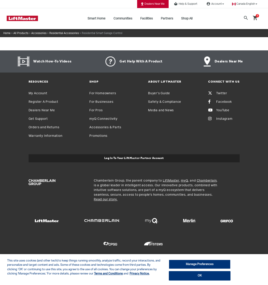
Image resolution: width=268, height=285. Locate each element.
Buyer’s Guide (159, 93)
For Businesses (101, 101)
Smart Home (96, 18)
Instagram (220, 118)
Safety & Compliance (164, 101)
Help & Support (185, 4)
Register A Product (43, 101)
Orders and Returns (44, 127)
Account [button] (214, 4)
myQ (184, 180)
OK (200, 275)
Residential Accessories (64, 33)
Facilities (146, 18)
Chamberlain (207, 180)
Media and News (161, 110)
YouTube (218, 110)
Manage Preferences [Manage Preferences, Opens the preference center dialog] (199, 264)
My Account (38, 93)
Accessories (38, 33)
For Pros (96, 110)
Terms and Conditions (108, 273)
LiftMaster (171, 180)
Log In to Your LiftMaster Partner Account (134, 158)
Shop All (187, 18)
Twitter (217, 93)
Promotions (98, 135)
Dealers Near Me (153, 4)
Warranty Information (46, 135)
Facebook (220, 101)
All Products (20, 33)
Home (6, 33)
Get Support (38, 118)
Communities (122, 18)
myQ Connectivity (103, 118)
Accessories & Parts (105, 127)
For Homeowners (102, 93)
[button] (244, 4)
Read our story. (105, 199)
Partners (167, 18)
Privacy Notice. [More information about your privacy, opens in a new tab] (139, 273)
